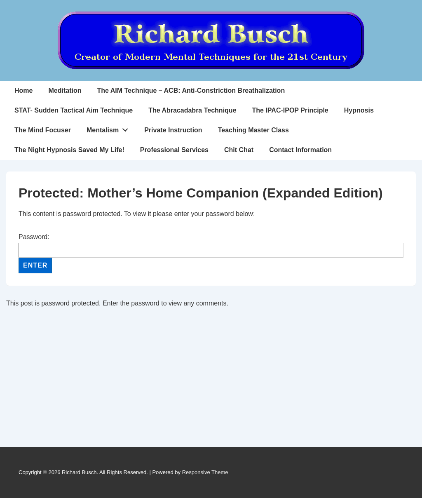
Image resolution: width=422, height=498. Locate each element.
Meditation (64, 90)
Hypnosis (359, 110)
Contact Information (300, 149)
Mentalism (110, 128)
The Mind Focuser (42, 130)
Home (23, 90)
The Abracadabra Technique (192, 110)
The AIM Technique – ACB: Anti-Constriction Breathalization (191, 90)
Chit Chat (238, 149)
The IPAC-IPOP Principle (290, 110)
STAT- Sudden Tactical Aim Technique (73, 110)
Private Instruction (173, 130)
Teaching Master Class (253, 130)
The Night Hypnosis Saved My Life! (69, 149)
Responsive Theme (205, 472)
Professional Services (174, 149)
